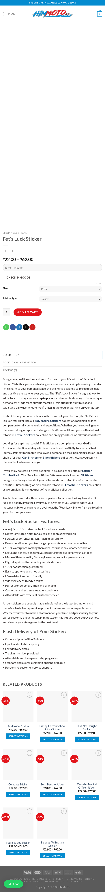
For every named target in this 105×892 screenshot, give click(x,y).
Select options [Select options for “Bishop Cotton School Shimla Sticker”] (52, 739)
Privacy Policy (33, 881)
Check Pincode (18, 277)
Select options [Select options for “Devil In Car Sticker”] (18, 736)
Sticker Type (10, 298)
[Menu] (9, 13)
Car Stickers (30, 457)
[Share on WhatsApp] (6, 327)
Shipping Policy (55, 881)
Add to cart (27, 312)
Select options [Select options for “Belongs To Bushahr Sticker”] (52, 856)
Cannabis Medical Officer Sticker (87, 786)
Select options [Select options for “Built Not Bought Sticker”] (86, 739)
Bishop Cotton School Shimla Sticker (52, 727)
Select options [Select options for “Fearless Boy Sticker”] (18, 852)
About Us (16, 878)
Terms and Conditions (79, 878)
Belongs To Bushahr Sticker (52, 844)
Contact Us (74, 881)
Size (5, 288)
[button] (13, 884)
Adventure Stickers (48, 420)
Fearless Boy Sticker (18, 842)
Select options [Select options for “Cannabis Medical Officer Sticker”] (86, 797)
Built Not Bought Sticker (87, 727)
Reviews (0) (10, 370)
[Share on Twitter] (19, 327)
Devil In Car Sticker (18, 726)
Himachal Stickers (76, 485)
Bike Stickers (51, 457)
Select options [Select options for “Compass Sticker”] (18, 794)
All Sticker (20, 232)
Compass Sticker (18, 784)
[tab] (52, 355)
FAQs (27, 878)
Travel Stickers (25, 435)
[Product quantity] (6, 312)
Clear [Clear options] (99, 283)
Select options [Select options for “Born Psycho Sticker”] (52, 794)
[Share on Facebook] (13, 327)
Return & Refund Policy (47, 878)
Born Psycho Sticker (53, 784)
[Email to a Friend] (26, 327)
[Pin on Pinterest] (32, 327)
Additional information (20, 362)
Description (11, 354)
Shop (6, 232)
